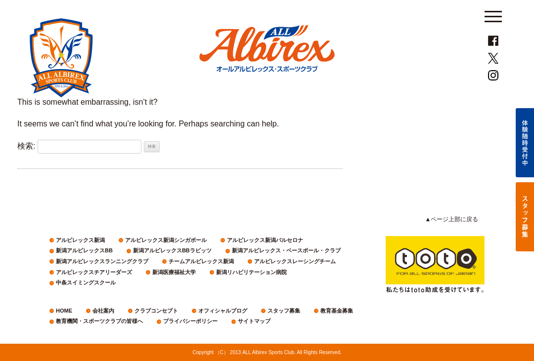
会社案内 (103, 311)
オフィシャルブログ (222, 311)
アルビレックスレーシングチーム (295, 261)
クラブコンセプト (156, 311)
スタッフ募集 (283, 311)
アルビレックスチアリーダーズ (94, 272)
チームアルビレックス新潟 (201, 261)
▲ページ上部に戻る (452, 219)
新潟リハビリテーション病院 (251, 272)
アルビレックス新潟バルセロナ (265, 240)
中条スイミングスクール (86, 282)
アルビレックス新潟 (80, 240)
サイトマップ (254, 321)
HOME (64, 311)
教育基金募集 (336, 311)
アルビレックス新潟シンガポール (166, 240)
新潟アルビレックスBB (84, 250)
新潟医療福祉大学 (174, 272)
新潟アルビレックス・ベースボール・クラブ (286, 250)
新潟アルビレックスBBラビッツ (172, 250)
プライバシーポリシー (190, 321)
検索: (26, 146)
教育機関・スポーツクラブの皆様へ (99, 321)
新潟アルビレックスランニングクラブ (102, 261)
